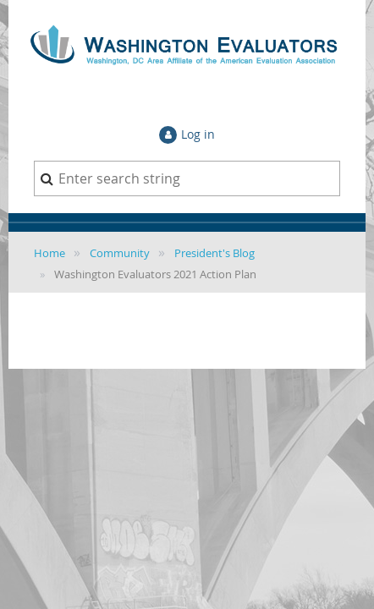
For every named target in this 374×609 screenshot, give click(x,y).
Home (49, 253)
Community (120, 253)
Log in (198, 134)
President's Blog (214, 253)
